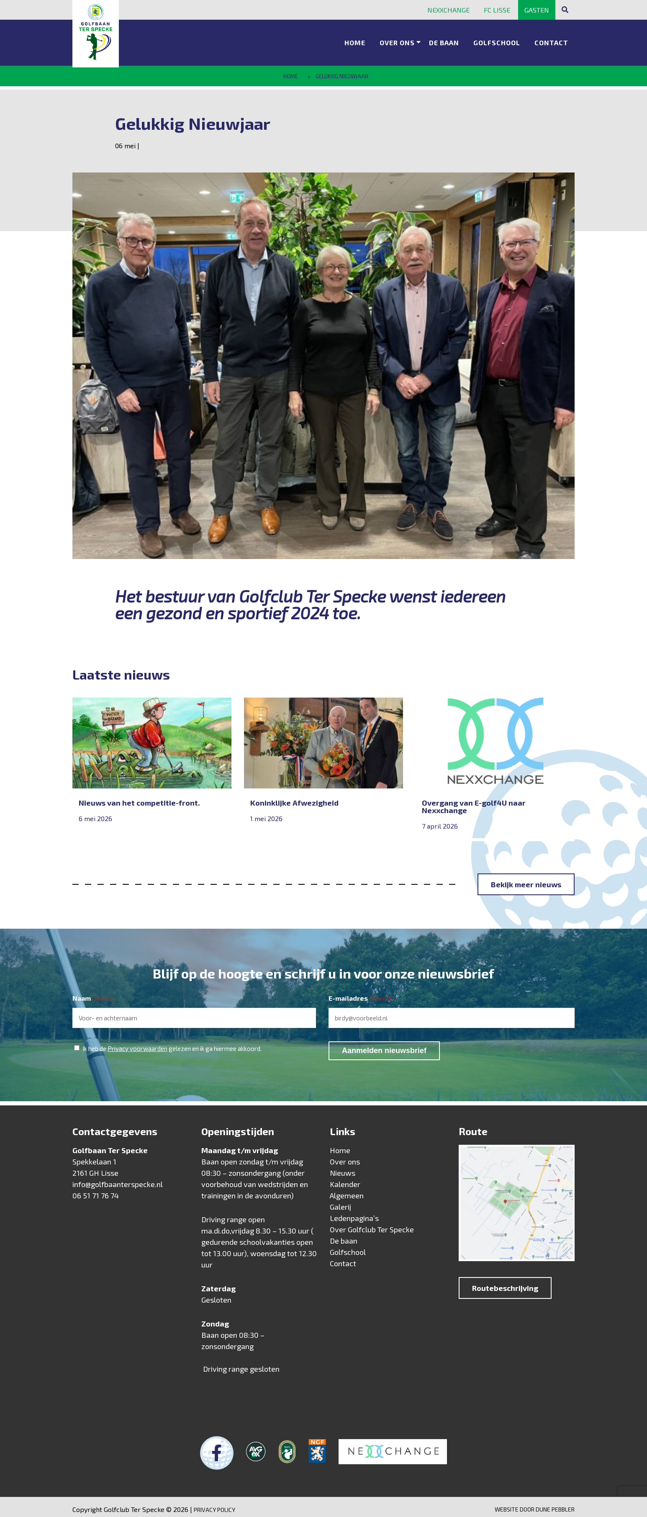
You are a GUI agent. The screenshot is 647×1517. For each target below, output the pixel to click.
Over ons (397, 40)
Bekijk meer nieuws (526, 879)
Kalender (345, 1179)
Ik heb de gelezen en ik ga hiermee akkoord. (172, 1043)
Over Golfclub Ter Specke (372, 1224)
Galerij (340, 1201)
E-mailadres (360, 993)
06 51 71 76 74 (95, 1190)
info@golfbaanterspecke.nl (117, 1179)
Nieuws (342, 1167)
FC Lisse (497, 10)
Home (354, 40)
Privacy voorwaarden (137, 1043)
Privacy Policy (214, 1504)
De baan (444, 40)
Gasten (536, 10)
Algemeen (347, 1190)
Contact (551, 40)
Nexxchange (448, 10)
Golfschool (496, 40)
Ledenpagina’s (354, 1213)
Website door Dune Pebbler (535, 1504)
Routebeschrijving (505, 1283)
